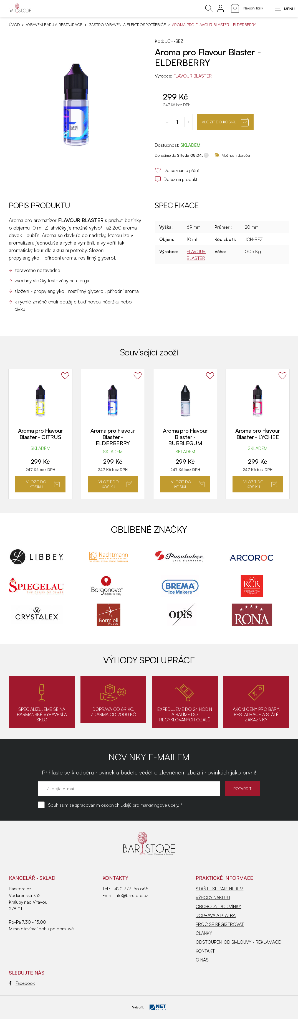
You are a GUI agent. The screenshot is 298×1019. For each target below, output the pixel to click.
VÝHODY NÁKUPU (213, 897)
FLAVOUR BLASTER (192, 76)
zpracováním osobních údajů (103, 805)
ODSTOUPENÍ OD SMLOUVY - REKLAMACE (238, 942)
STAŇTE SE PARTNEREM (219, 888)
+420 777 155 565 (129, 888)
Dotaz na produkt (176, 179)
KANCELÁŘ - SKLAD (32, 878)
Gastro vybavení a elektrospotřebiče (127, 25)
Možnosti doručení (233, 155)
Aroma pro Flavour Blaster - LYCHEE (257, 433)
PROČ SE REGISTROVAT (220, 924)
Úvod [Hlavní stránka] (14, 25)
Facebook (22, 983)
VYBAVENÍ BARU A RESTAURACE (54, 25)
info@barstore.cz (131, 895)
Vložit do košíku (225, 122)
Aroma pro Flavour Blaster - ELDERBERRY (112, 437)
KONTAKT (205, 951)
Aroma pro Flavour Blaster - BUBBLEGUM (185, 437)
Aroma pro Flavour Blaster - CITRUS (40, 433)
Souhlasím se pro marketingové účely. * (115, 805)
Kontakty (115, 878)
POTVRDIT (242, 788)
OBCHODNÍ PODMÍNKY (218, 906)
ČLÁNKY (204, 933)
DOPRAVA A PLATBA (216, 915)
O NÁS (202, 960)
